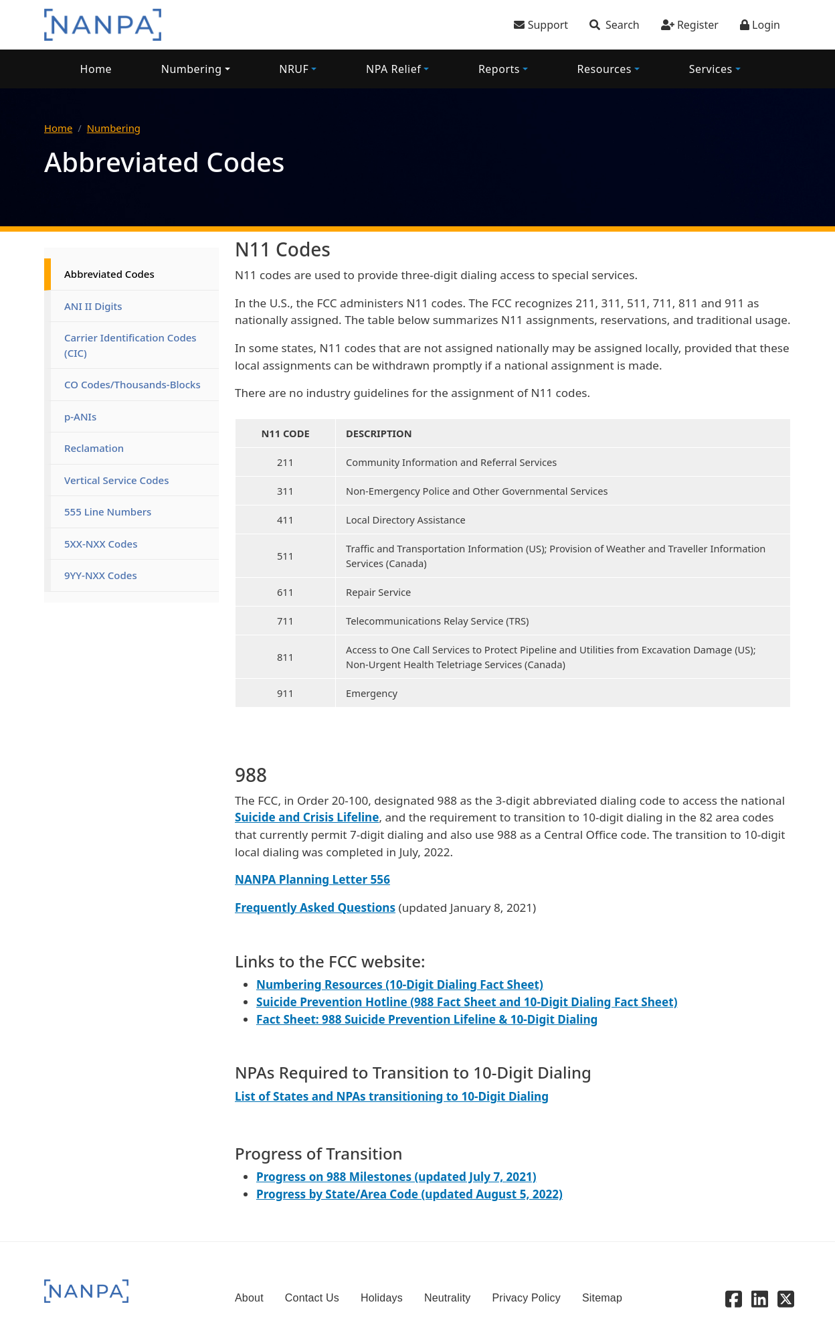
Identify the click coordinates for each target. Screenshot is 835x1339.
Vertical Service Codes (116, 480)
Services (711, 69)
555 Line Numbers (107, 511)
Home (96, 69)
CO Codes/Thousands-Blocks (132, 384)
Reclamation (94, 448)
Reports (499, 69)
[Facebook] (734, 1298)
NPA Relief (393, 69)
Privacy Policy (526, 1298)
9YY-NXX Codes (100, 575)
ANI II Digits (93, 306)
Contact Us (312, 1298)
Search (623, 24)
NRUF (293, 69)
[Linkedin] (760, 1298)
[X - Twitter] (786, 1298)
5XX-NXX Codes (101, 543)
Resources (604, 69)
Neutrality (447, 1298)
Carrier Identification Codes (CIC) (131, 345)
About (249, 1298)
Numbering (191, 69)
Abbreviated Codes (109, 274)
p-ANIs (80, 416)
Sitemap (602, 1298)
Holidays (382, 1298)
